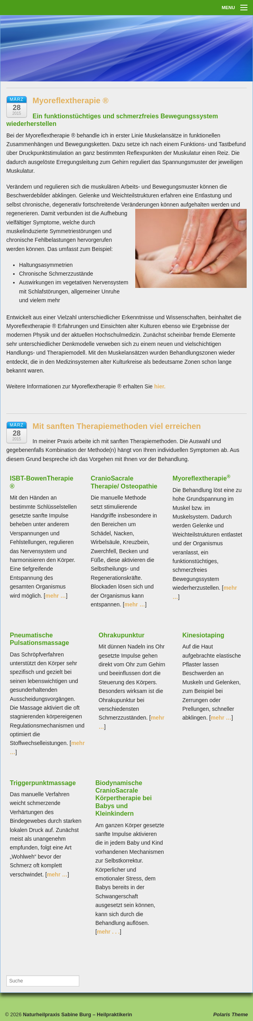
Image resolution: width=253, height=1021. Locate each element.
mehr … (55, 596)
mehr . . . (108, 931)
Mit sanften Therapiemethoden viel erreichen (117, 426)
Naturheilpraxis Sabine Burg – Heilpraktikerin (76, 1014)
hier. (160, 386)
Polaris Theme (230, 1014)
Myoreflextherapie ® (70, 100)
